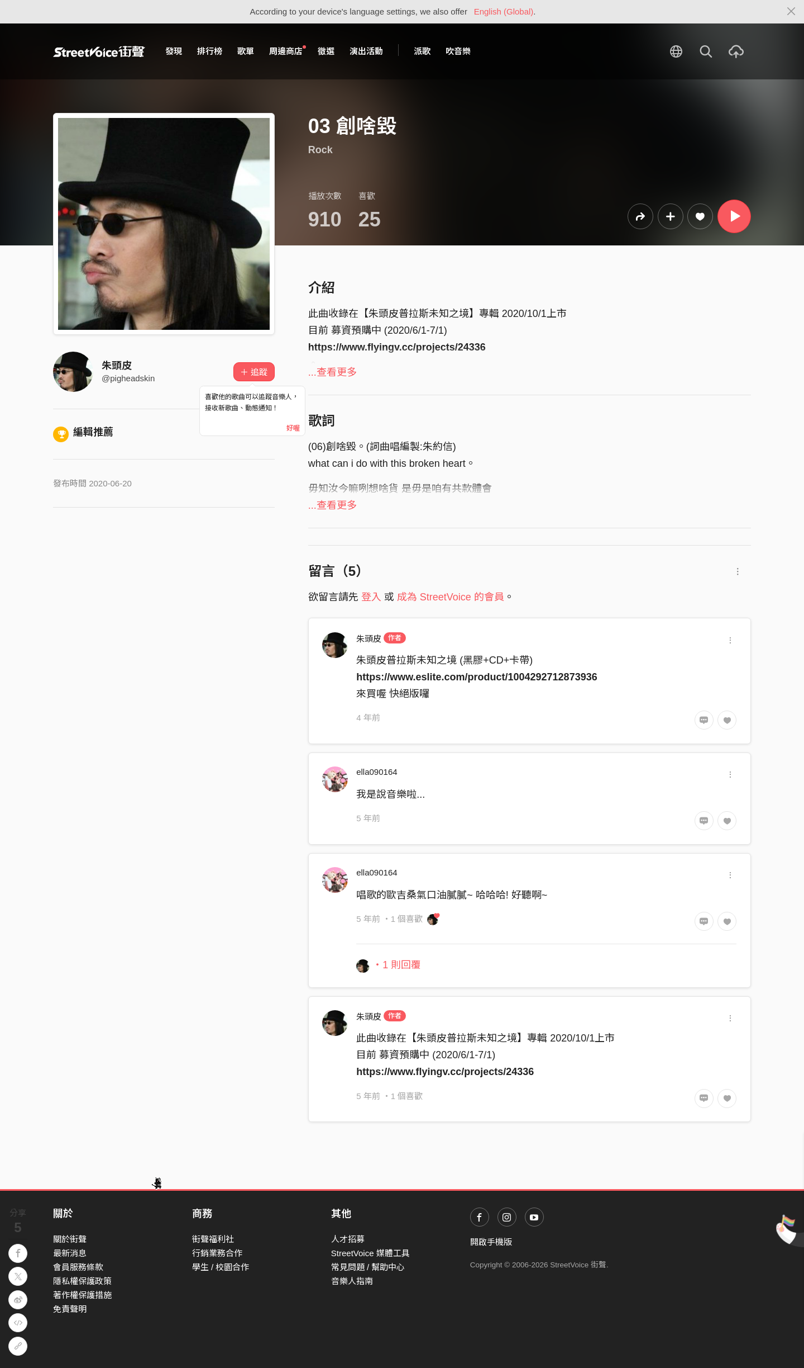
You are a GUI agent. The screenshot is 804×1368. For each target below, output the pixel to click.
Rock (320, 149)
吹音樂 (458, 51)
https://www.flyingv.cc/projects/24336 (445, 1071)
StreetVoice (99, 51)
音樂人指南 (352, 1281)
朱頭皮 (117, 365)
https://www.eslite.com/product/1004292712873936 (476, 677)
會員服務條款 (78, 1267)
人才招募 (348, 1239)
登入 (371, 597)
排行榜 (209, 51)
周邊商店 (287, 50)
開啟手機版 (491, 1242)
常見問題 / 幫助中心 (368, 1267)
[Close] (791, 11)
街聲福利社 (213, 1239)
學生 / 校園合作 (221, 1267)
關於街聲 (70, 1239)
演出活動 (366, 51)
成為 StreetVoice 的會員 (450, 597)
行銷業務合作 (217, 1253)
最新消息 (70, 1253)
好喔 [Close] (293, 428)
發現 (173, 51)
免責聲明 (70, 1309)
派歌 (422, 51)
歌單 (245, 51)
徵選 (326, 51)
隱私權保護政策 (82, 1281)
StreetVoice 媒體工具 (370, 1253)
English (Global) (504, 11)
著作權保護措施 (82, 1295)
